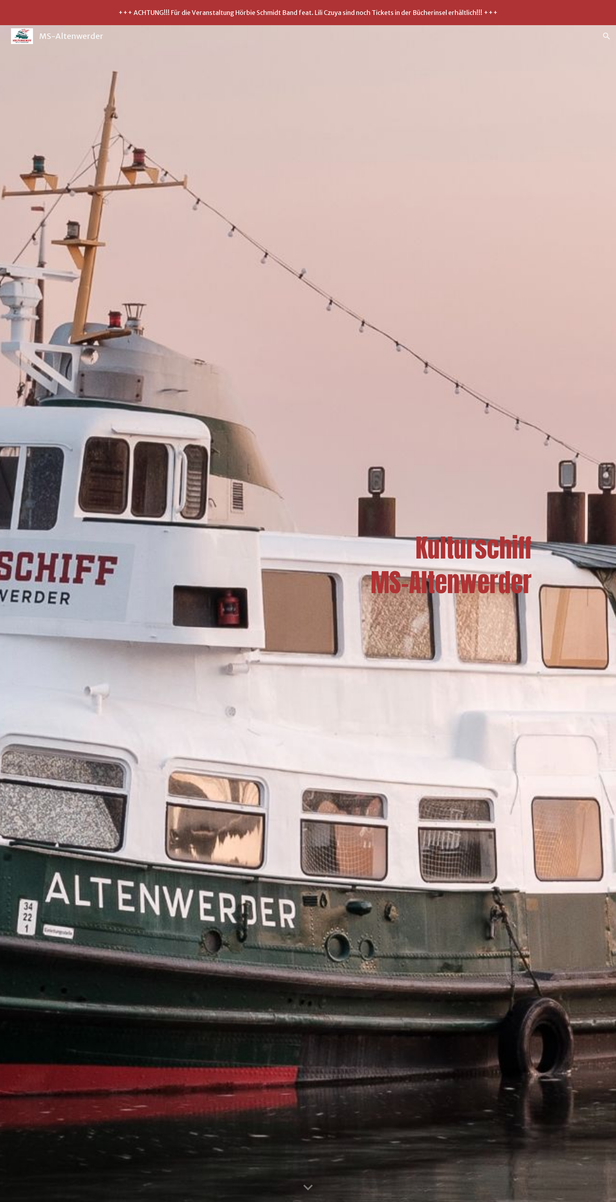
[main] (308, 613)
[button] (606, 36)
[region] (308, 12)
